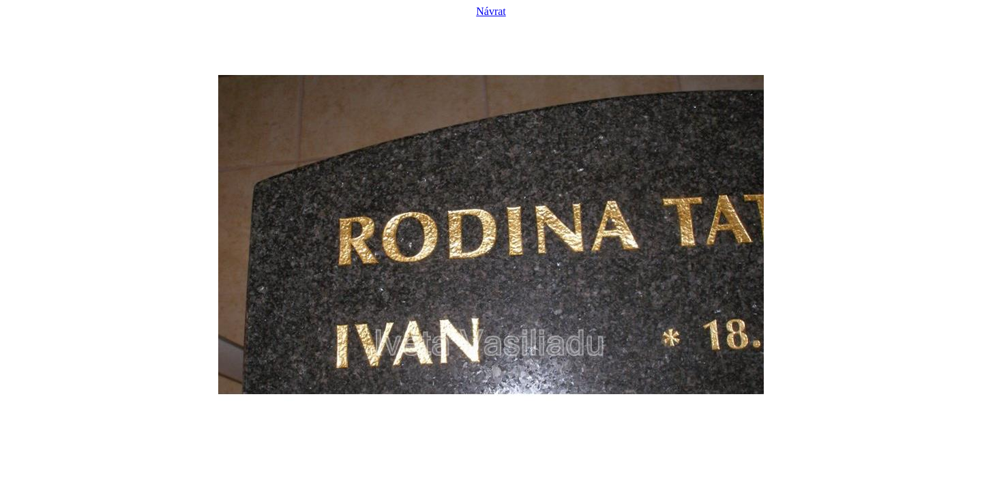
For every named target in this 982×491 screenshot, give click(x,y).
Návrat (491, 11)
